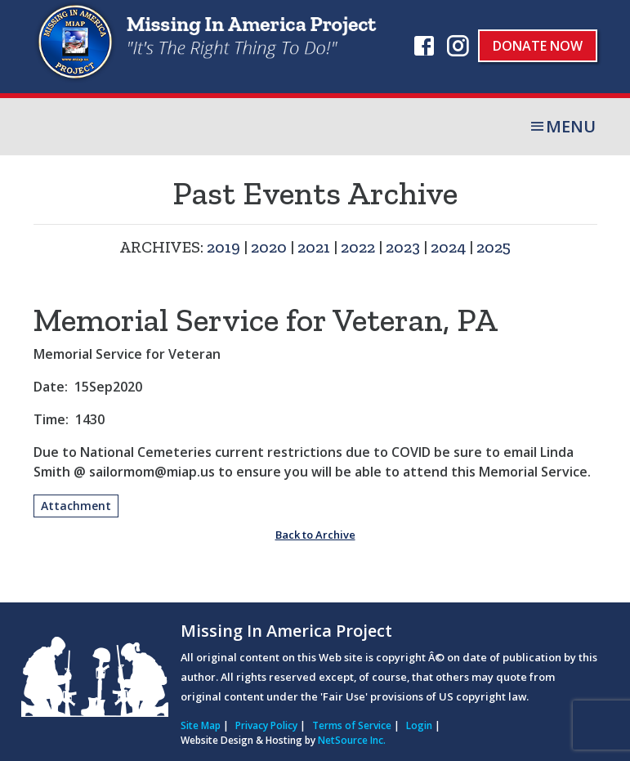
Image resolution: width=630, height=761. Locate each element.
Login (419, 725)
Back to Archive (315, 534)
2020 (269, 247)
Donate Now (538, 46)
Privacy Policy (266, 725)
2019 (223, 247)
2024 (448, 247)
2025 (493, 247)
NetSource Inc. (352, 740)
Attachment (76, 505)
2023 (403, 247)
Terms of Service (351, 725)
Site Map (201, 725)
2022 (358, 247)
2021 (313, 247)
